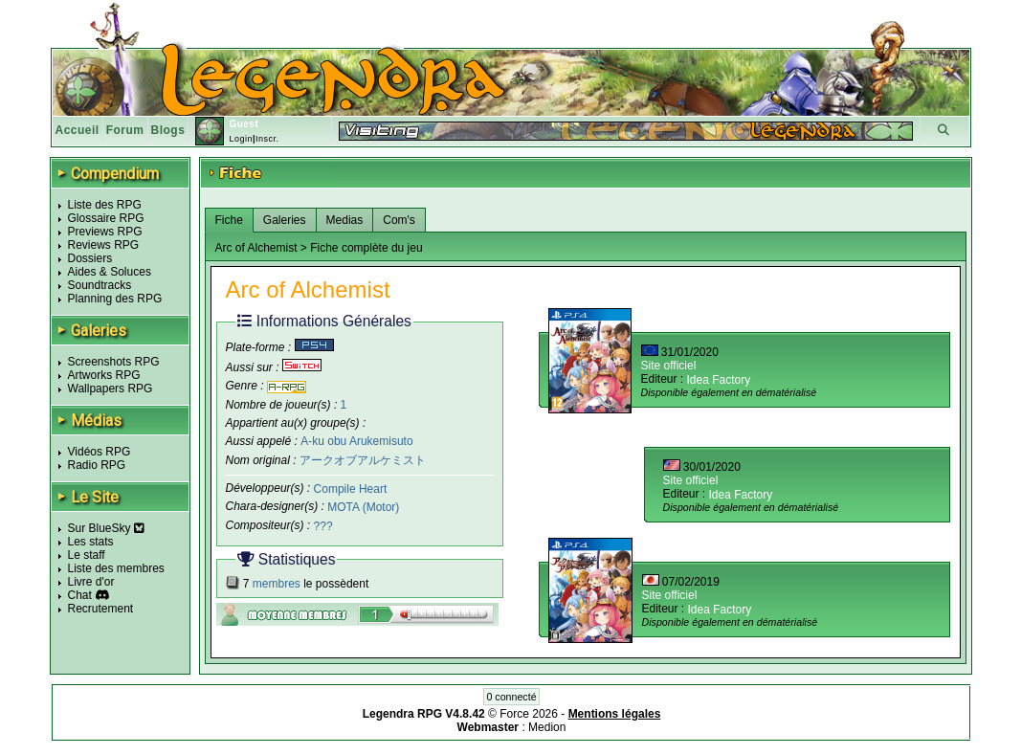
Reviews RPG (104, 245)
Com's (399, 220)
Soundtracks (100, 285)
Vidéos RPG (99, 451)
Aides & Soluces (109, 271)
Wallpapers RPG (110, 388)
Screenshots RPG (114, 361)
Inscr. (267, 139)
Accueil (77, 130)
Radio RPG (97, 465)
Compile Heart (351, 488)
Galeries (284, 220)
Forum (125, 130)
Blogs (168, 130)
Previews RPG (105, 231)
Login (241, 139)
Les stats (91, 541)
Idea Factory (719, 380)
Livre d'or (91, 581)
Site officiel (669, 365)
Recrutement (101, 608)
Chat (80, 595)
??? (323, 526)
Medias (345, 220)
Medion (547, 727)
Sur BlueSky (106, 528)
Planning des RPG (115, 298)
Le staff (86, 555)
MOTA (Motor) (363, 507)
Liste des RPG (105, 204)
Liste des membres (116, 568)
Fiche (229, 220)
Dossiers (90, 258)
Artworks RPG (104, 375)
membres (276, 583)
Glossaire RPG (106, 218)
